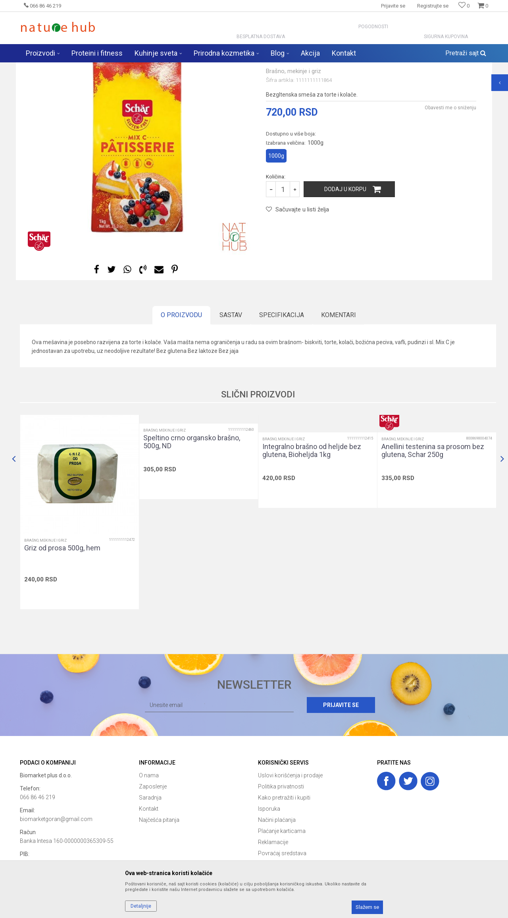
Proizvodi (102, 67)
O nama (149, 838)
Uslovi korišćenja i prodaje (290, 838)
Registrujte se (432, 6)
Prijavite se (341, 767)
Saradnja (150, 860)
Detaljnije (141, 906)
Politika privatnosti (281, 849)
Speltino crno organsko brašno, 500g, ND (191, 504)
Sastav (230, 377)
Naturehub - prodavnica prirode (53, 67)
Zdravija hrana (134, 67)
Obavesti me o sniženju (450, 170)
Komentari (338, 377)
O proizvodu (181, 377)
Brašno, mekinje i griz (180, 67)
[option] (137, 204)
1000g (276, 218)
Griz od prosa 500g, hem (62, 610)
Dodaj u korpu (345, 251)
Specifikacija (281, 377)
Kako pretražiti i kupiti (284, 860)
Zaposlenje (153, 849)
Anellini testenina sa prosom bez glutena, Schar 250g (432, 513)
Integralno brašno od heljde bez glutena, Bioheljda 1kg (311, 513)
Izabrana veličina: (294, 205)
